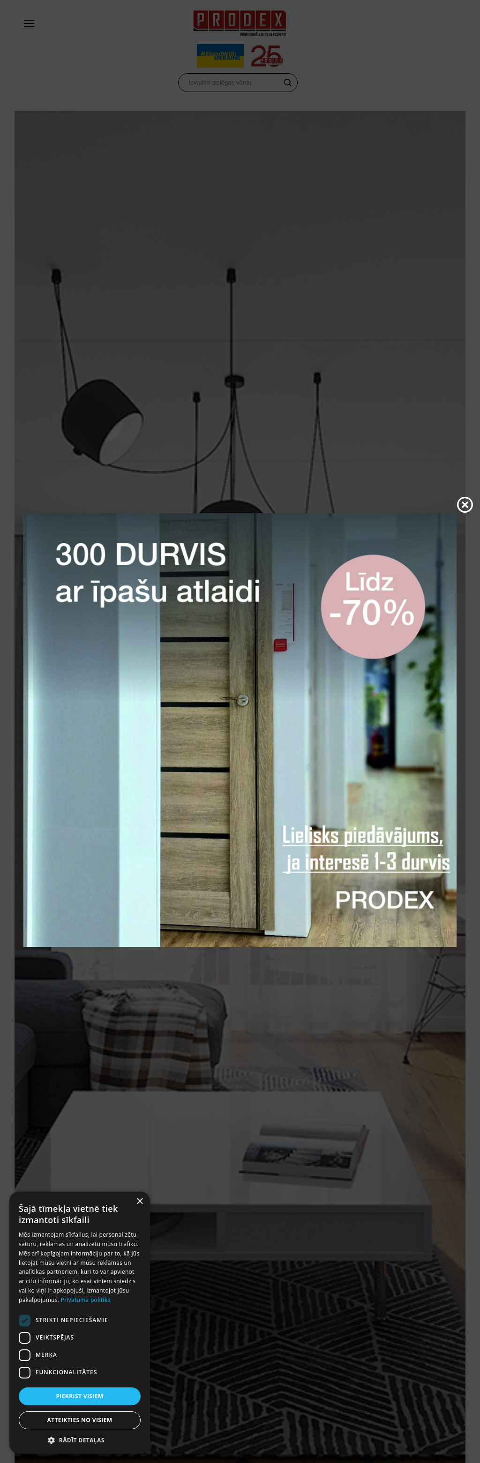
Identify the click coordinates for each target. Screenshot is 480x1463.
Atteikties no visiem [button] (79, 1420)
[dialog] (79, 1323)
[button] (80, 1439)
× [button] (139, 1201)
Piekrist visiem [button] (79, 1396)
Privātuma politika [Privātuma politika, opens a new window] (86, 1300)
